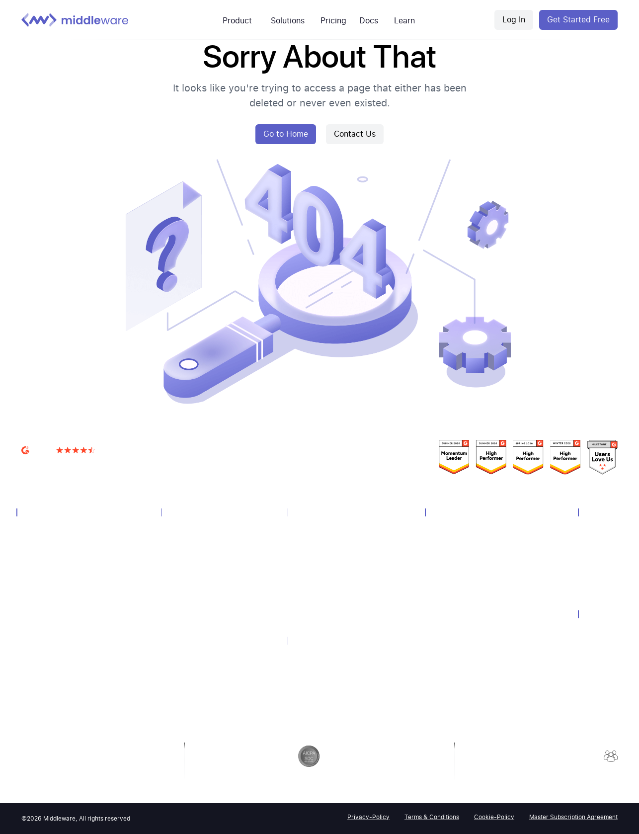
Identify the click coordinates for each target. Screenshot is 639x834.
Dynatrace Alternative (325, 683)
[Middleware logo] (74, 20)
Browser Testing (46, 687)
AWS (300, 542)
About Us (597, 529)
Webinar (442, 568)
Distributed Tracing (50, 594)
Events (440, 555)
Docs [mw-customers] (368, 20)
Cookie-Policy (494, 817)
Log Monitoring (44, 555)
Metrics (32, 581)
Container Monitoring (53, 647)
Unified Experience (194, 542)
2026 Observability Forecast (473, 700)
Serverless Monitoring (54, 661)
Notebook (181, 581)
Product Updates (456, 673)
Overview (35, 529)
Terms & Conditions (431, 817)
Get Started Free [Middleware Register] (578, 19)
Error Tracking (187, 647)
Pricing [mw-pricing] (333, 20)
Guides (440, 634)
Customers (446, 529)
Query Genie (185, 673)
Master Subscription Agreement (573, 817)
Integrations (184, 621)
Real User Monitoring (53, 621)
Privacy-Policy (368, 817)
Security (595, 630)
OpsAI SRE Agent (48, 700)
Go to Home (285, 134)
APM (28, 568)
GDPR (592, 644)
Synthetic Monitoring (53, 634)
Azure (302, 555)
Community (447, 542)
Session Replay (189, 634)
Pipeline (177, 608)
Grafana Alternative (322, 696)
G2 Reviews (40, 463)
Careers (594, 542)
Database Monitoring (53, 608)
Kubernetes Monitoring (328, 581)
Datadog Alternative (323, 657)
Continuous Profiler (196, 661)
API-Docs (444, 661)
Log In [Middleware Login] (513, 19)
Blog (437, 621)
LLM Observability (48, 673)
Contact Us (355, 134)
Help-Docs (446, 647)
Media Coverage (454, 608)
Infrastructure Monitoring (60, 542)
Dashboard (182, 568)
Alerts (175, 555)
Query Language (191, 594)
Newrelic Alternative (323, 670)
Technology (310, 529)
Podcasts (444, 687)
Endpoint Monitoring (324, 594)
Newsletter (446, 594)
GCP (299, 568)
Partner (594, 555)
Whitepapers (449, 581)
